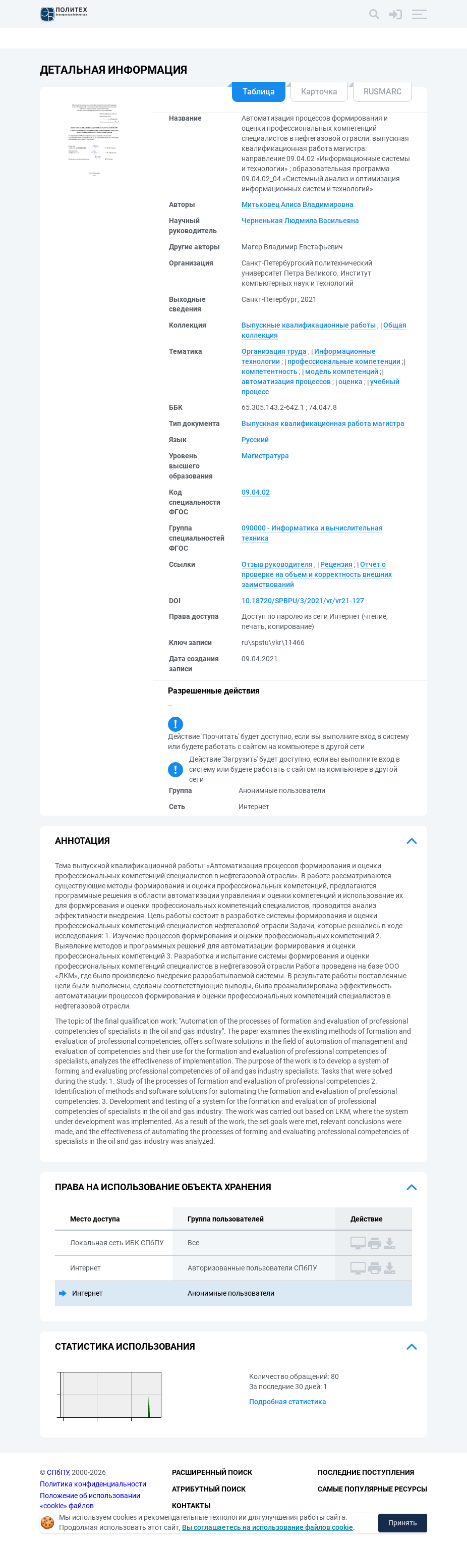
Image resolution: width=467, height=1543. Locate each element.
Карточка (319, 91)
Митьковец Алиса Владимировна (298, 204)
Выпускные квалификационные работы (309, 325)
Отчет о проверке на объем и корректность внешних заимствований (317, 574)
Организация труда (274, 351)
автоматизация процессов (286, 382)
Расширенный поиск (212, 1473)
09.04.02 (256, 492)
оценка (350, 382)
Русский (255, 440)
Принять (402, 1523)
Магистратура (265, 456)
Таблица (259, 91)
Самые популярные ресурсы (372, 1489)
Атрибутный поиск (209, 1489)
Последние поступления (366, 1473)
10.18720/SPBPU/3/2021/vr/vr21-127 (303, 601)
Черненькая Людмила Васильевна (300, 221)
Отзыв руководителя (277, 564)
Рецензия (336, 564)
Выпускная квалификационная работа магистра (323, 423)
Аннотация (82, 840)
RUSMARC (382, 91)
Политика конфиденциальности (93, 1484)
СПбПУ (58, 1473)
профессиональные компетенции (343, 361)
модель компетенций (341, 371)
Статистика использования (125, 1346)
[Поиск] (374, 14)
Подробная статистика (287, 1402)
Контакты (191, 1506)
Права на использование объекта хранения (163, 1187)
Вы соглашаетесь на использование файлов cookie (267, 1527)
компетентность (270, 371)
